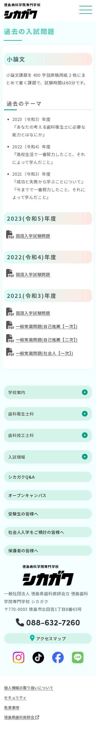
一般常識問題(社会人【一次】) (44, 353)
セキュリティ (15, 697)
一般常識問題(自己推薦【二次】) (47, 339)
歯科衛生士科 (21, 414)
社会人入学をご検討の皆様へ (36, 532)
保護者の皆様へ (23, 550)
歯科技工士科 (21, 435)
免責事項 (11, 707)
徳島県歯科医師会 (21, 717)
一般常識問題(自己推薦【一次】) (47, 326)
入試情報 (16, 457)
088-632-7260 (48, 621)
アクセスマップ (48, 638)
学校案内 (16, 392)
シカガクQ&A (21, 477)
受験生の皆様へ (23, 514)
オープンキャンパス (27, 495)
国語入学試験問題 (33, 236)
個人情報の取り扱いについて (28, 687)
